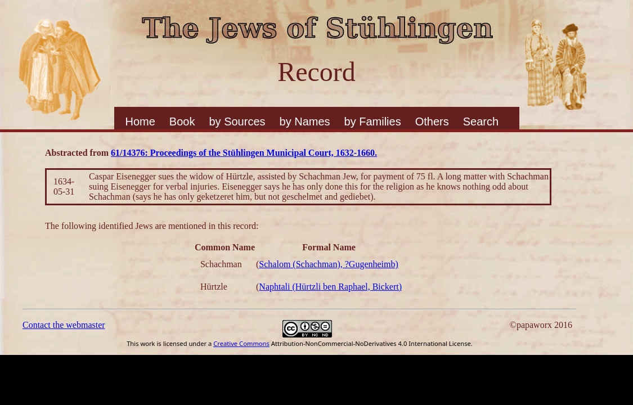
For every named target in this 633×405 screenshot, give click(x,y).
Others (432, 121)
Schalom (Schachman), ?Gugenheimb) (328, 264)
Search (481, 121)
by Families (372, 121)
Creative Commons (241, 343)
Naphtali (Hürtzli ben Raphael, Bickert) (330, 286)
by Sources (237, 121)
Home (140, 121)
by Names (305, 121)
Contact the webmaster (64, 325)
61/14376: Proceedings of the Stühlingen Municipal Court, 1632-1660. (244, 153)
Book (182, 121)
